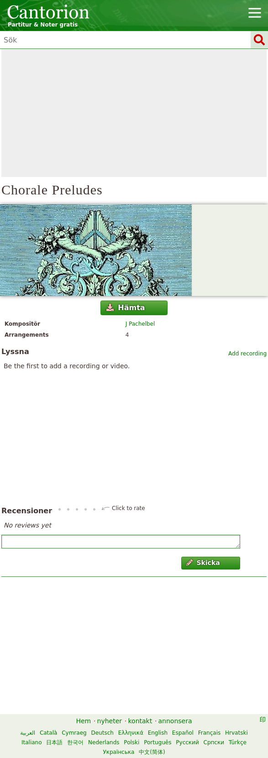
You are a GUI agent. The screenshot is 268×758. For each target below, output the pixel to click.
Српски (214, 742)
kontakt (140, 721)
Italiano (31, 742)
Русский (187, 742)
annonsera (175, 721)
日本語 (54, 742)
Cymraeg (74, 733)
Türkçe (238, 742)
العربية (27, 733)
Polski (131, 742)
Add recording (247, 353)
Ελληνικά (130, 733)
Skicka (203, 562)
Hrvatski (236, 733)
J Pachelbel (140, 324)
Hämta (125, 307)
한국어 (75, 742)
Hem (83, 721)
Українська (118, 752)
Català (48, 733)
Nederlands (103, 742)
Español (183, 733)
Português (157, 742)
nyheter (109, 721)
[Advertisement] (134, 113)
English (158, 733)
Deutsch (102, 733)
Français (209, 733)
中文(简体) (152, 752)
